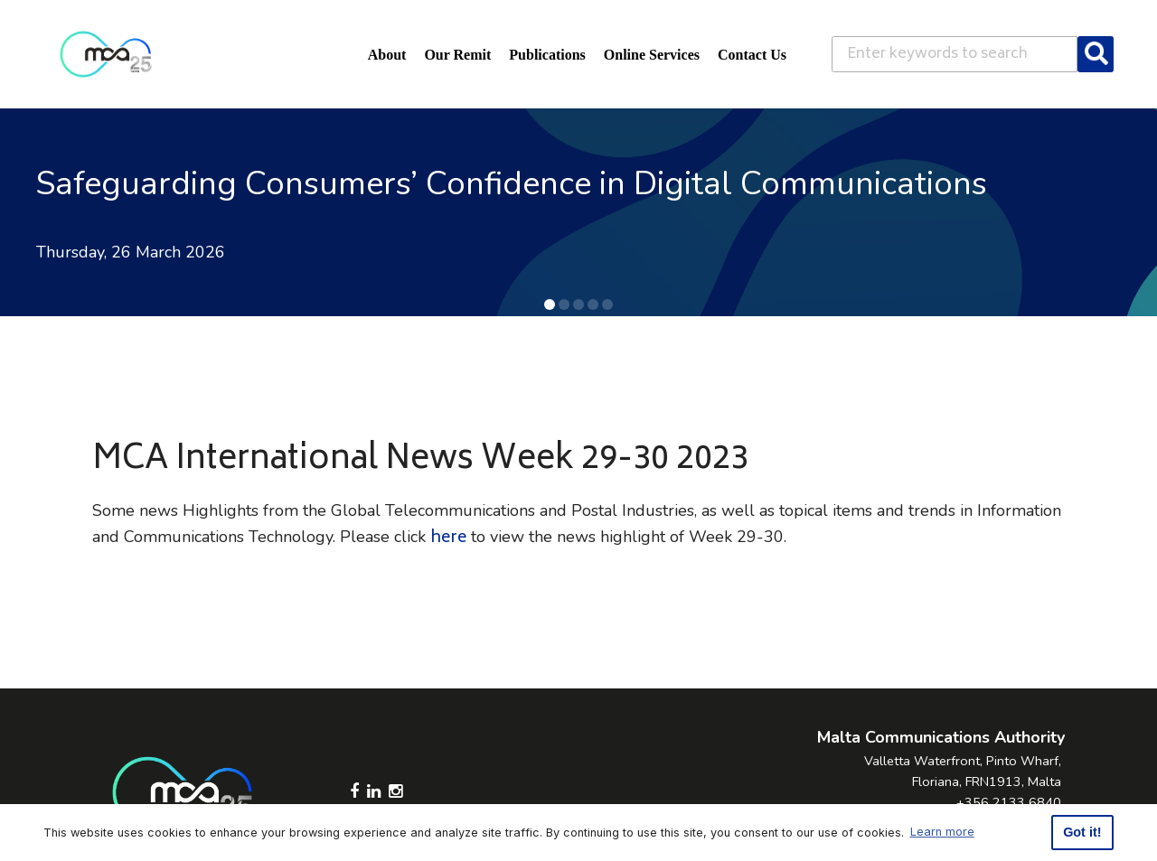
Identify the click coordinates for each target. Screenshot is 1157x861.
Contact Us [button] (752, 54)
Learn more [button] (942, 831)
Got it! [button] (1082, 832)
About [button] (387, 54)
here (448, 538)
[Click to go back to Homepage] (105, 54)
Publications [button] (547, 54)
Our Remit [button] (457, 54)
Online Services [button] (652, 54)
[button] (549, 304)
